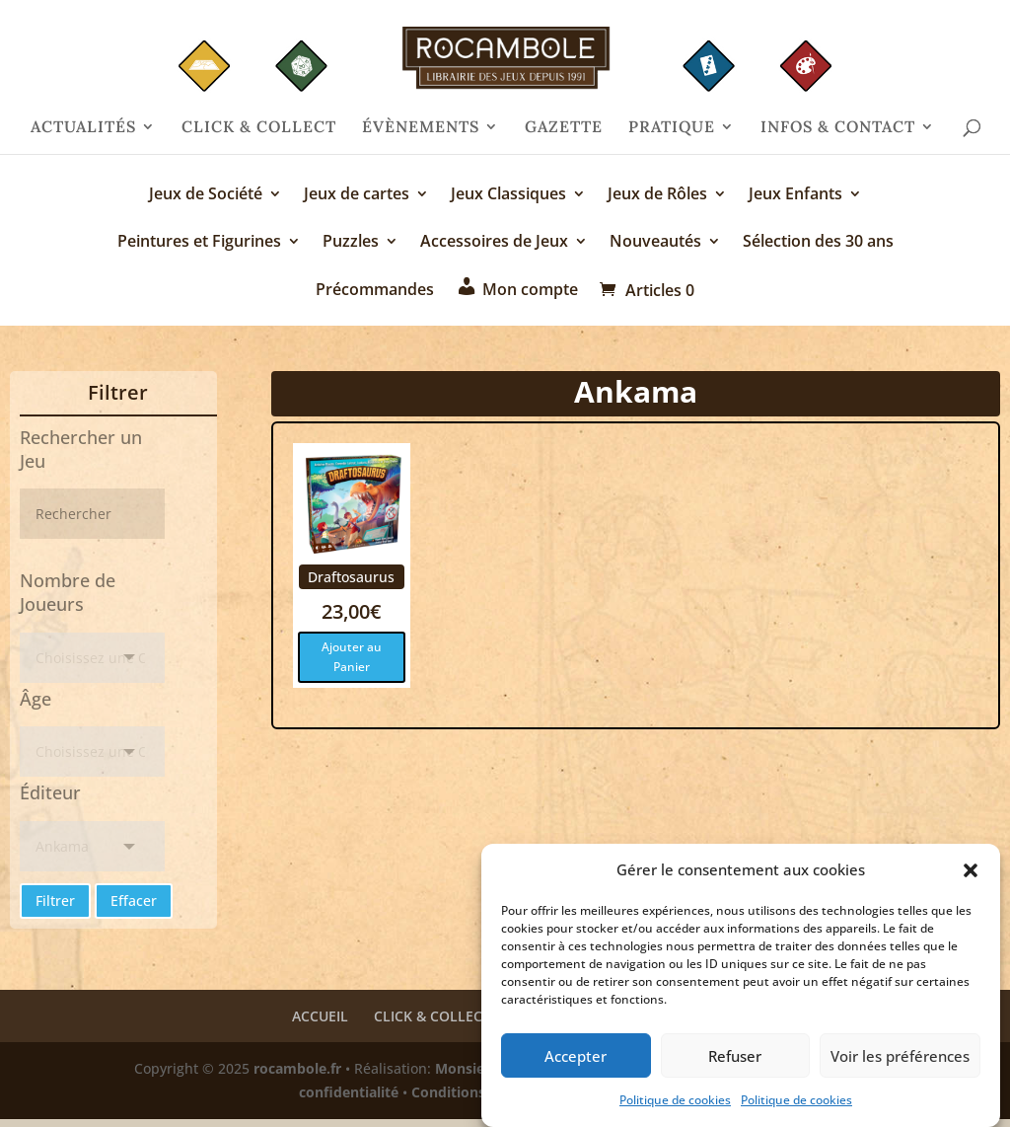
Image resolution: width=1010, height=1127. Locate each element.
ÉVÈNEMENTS (420, 127)
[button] (970, 872)
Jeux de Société (205, 195)
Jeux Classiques (508, 195)
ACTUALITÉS (83, 127)
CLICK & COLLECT (258, 127)
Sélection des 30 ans (818, 243)
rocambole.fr (297, 1068)
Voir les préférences (900, 1057)
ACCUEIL (320, 1016)
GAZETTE (564, 127)
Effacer (133, 900)
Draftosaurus (351, 576)
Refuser (734, 1057)
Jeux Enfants (795, 195)
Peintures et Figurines (199, 243)
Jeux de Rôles (657, 195)
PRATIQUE (671, 127)
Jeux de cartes (356, 195)
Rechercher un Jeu (81, 449)
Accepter (575, 1057)
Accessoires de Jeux (494, 243)
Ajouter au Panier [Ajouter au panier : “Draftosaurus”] (352, 657)
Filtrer (55, 900)
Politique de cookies (675, 1101)
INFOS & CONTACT (837, 127)
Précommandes (375, 290)
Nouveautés (655, 243)
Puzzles (351, 243)
